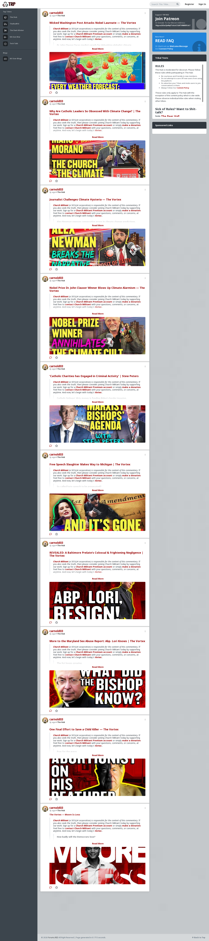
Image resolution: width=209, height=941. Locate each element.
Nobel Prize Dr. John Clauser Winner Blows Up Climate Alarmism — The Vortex (97, 289)
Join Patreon (167, 18)
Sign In (202, 4)
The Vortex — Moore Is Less (64, 814)
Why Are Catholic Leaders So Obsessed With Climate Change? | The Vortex (94, 112)
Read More (98, 48)
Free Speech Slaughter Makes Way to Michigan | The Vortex (89, 464)
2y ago (52, 15)
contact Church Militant (78, 36)
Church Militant (60, 28)
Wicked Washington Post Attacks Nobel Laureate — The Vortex (92, 22)
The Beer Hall (170, 116)
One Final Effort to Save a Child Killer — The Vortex (83, 729)
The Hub (60, 15)
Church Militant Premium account (94, 33)
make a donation (131, 33)
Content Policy (166, 49)
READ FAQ (164, 40)
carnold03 (56, 13)
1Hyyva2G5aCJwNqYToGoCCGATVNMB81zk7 (172, 25)
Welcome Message (179, 46)
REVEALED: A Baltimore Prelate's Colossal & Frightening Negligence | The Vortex (96, 554)
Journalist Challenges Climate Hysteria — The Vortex (85, 199)
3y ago (52, 810)
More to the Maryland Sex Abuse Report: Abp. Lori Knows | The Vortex (97, 641)
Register (189, 4)
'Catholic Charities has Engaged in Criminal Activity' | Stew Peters (94, 376)
